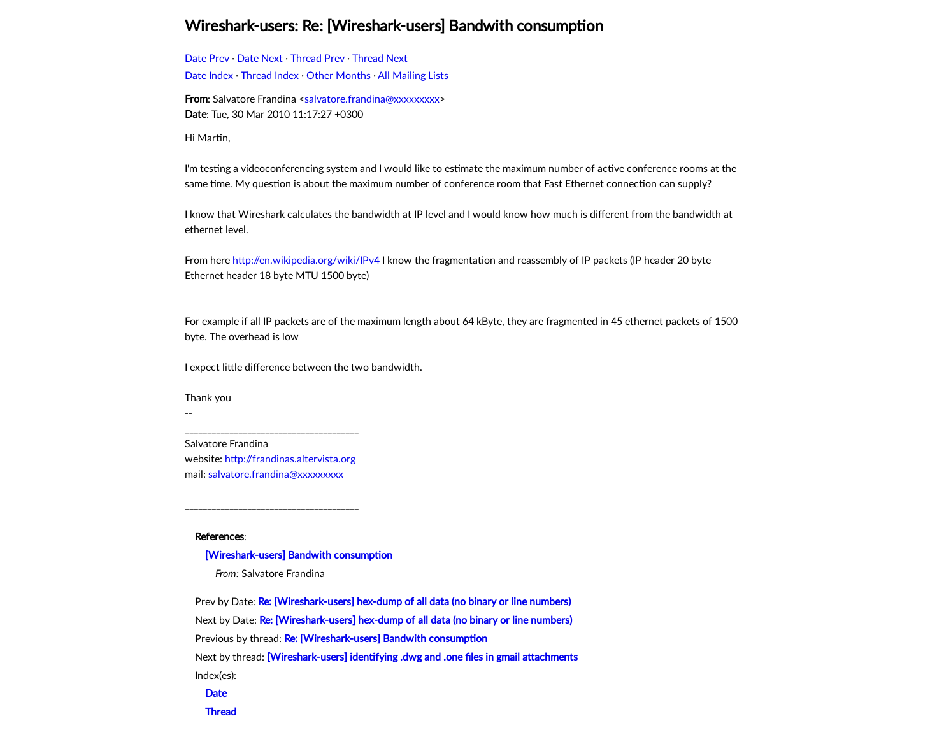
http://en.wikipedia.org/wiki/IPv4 (306, 260)
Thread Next (380, 59)
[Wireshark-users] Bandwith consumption (298, 555)
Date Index (209, 76)
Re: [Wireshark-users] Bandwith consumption (385, 639)
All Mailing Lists (413, 76)
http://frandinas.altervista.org (290, 459)
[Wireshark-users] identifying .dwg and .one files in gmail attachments (422, 657)
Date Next (260, 59)
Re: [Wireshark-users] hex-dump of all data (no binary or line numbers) (414, 602)
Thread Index (270, 76)
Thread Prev (317, 59)
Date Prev (207, 59)
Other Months (338, 76)
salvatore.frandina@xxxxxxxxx (372, 99)
